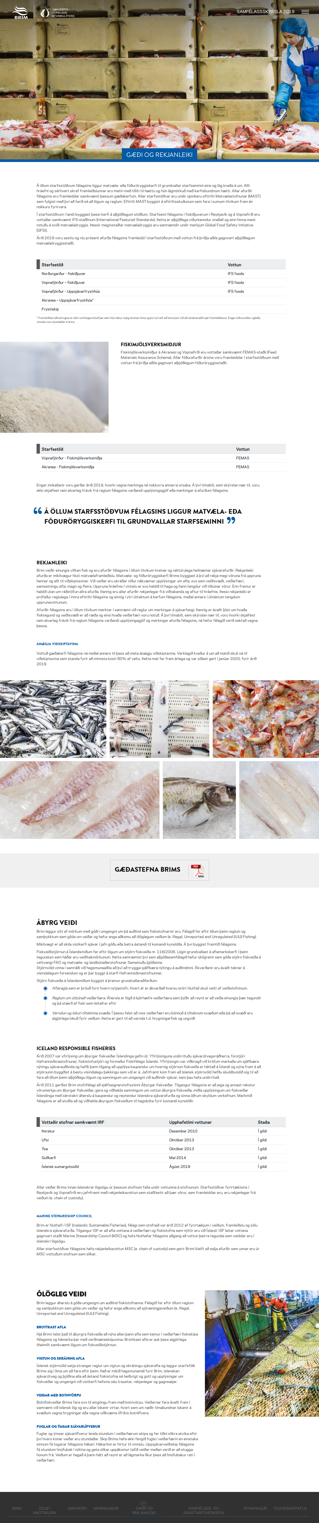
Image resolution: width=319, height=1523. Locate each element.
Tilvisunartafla (290, 1508)
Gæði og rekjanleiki (148, 1511)
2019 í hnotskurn (44, 1511)
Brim (16, 1508)
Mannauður (106, 1508)
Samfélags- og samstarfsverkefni (203, 1511)
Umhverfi (77, 1508)
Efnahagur (255, 1508)
